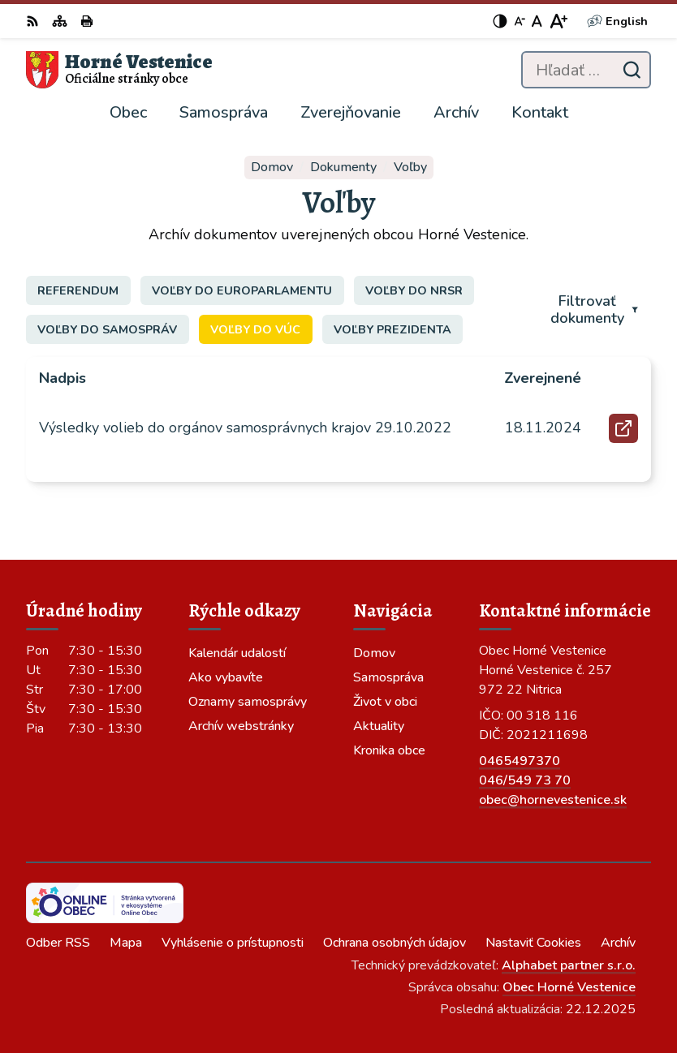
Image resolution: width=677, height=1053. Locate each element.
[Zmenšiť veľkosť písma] (519, 21)
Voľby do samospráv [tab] (107, 329)
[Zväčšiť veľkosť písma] (558, 21)
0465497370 (519, 761)
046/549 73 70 (525, 780)
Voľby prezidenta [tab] (392, 329)
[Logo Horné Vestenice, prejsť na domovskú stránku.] (119, 69)
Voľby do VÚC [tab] (255, 329)
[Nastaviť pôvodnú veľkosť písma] (536, 21)
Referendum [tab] (78, 290)
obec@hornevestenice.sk (553, 800)
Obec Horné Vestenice (569, 987)
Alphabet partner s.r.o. (569, 965)
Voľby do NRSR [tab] (414, 290)
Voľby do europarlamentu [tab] (242, 290)
